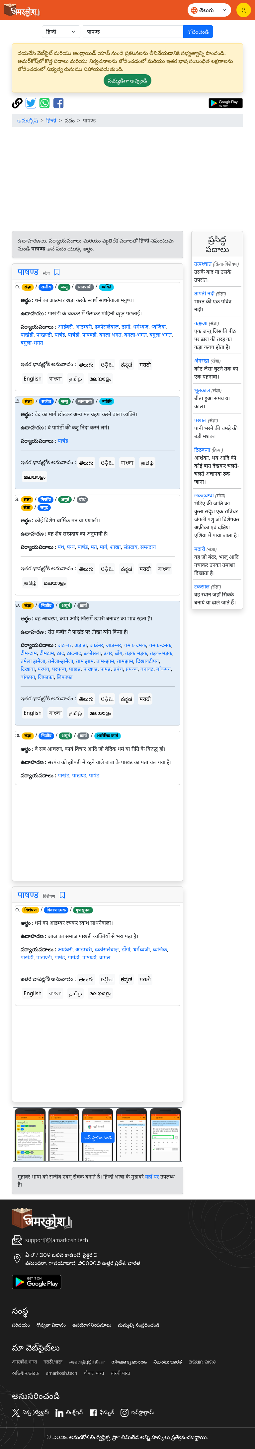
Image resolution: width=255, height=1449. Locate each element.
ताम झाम (85, 661)
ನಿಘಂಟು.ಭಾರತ (167, 1362)
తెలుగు (86, 364)
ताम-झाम (105, 661)
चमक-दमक (160, 645)
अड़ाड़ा (80, 645)
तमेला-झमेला (60, 661)
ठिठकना (202, 449)
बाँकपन (163, 669)
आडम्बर (113, 645)
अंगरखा (201, 360)
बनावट (146, 669)
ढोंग (118, 653)
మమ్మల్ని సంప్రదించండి (138, 1325)
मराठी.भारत (52, 1362)
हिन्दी (51, 120)
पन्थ (71, 547)
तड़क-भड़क (161, 653)
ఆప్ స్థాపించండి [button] (98, 1137)
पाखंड (75, 669)
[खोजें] (133, 31)
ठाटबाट (74, 653)
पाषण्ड (28, 271)
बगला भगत (110, 334)
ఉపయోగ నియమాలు (92, 1325)
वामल (104, 957)
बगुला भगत (160, 334)
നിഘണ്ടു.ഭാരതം (129, 1362)
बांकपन (28, 677)
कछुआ (201, 323)
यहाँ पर (152, 1176)
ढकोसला (92, 653)
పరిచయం (21, 1325)
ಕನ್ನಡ (126, 364)
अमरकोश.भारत (24, 1362)
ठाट (60, 653)
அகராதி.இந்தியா (86, 1362)
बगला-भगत (135, 334)
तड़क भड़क (136, 653)
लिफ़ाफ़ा (46, 677)
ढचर (108, 653)
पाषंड (60, 334)
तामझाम (125, 661)
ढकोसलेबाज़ (107, 326)
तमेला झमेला (33, 661)
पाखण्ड (90, 669)
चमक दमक (135, 645)
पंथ (61, 547)
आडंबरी (65, 326)
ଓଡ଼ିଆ (107, 364)
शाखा (115, 547)
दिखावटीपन (147, 661)
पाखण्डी (44, 334)
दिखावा (28, 669)
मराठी (145, 364)
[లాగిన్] (243, 10)
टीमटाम (47, 653)
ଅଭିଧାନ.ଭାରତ (202, 1362)
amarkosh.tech (61, 1373)
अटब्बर (65, 645)
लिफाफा (64, 677)
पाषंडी (73, 334)
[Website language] (209, 10)
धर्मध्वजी (141, 949)
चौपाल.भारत (94, 1373)
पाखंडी (27, 334)
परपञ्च (59, 669)
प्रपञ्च (131, 669)
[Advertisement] (127, 179)
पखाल (200, 420)
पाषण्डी (89, 334)
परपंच (43, 669)
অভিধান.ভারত (25, 1373)
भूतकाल (202, 390)
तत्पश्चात (203, 263)
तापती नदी (204, 293)
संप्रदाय (130, 547)
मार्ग (103, 547)
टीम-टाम (29, 653)
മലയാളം (100, 378)
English (33, 378)
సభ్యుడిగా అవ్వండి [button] (127, 80)
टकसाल (202, 586)
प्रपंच (118, 669)
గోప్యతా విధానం (51, 1325)
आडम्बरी (83, 326)
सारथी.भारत (120, 1373)
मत (94, 547)
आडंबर (96, 645)
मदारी (199, 549)
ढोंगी (126, 326)
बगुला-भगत (32, 342)
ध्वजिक (158, 326)
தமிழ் (75, 378)
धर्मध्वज (140, 326)
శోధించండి (198, 31)
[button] (25, 1134)
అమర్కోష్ (27, 120)
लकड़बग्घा (204, 495)
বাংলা (55, 378)
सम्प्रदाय (148, 547)
